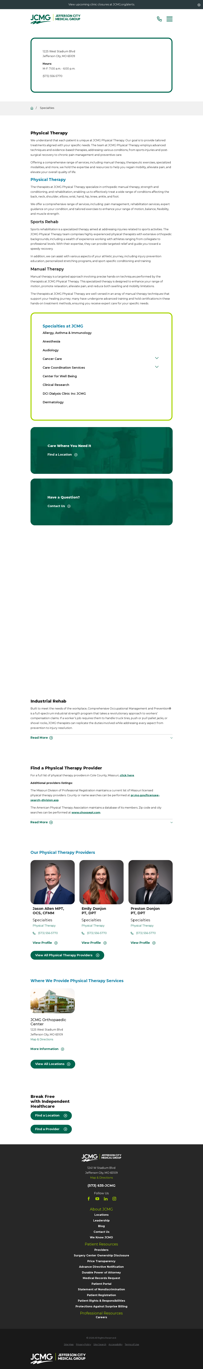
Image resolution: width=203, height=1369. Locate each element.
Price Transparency (101, 1261)
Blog (101, 1226)
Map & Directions (42, 1039)
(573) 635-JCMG (101, 1185)
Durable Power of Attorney (101, 1272)
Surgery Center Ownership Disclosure (101, 1255)
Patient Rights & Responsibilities (101, 1300)
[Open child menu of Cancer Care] (156, 358)
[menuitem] (100, 332)
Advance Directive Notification (101, 1266)
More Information (47, 1049)
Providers (101, 1250)
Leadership (101, 1220)
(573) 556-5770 (52, 76)
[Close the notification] (199, 5)
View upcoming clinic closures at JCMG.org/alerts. (101, 4)
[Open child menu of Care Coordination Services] (156, 367)
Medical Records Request (101, 1278)
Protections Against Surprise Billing (101, 1306)
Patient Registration (101, 1295)
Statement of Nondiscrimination (101, 1289)
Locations (101, 1214)
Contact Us (101, 1231)
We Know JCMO (101, 1237)
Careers (101, 1317)
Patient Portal (101, 1283)
